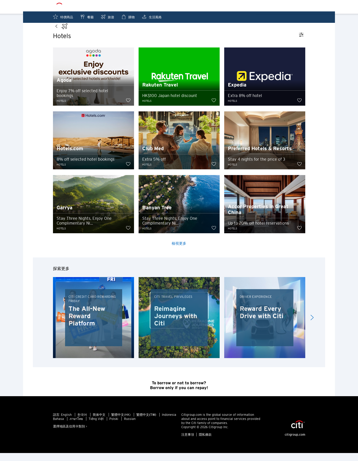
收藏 (299, 6)
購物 (128, 16)
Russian (130, 427)
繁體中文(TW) (146, 422)
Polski (113, 427)
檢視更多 (179, 251)
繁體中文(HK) (121, 422)
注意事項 (187, 442)
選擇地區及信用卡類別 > (70, 434)
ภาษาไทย (76, 427)
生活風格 (152, 16)
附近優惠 (276, 6)
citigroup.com (295, 442)
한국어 (82, 422)
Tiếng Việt (96, 427)
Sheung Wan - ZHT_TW (187, 5)
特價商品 (63, 16)
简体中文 (99, 422)
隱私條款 (205, 442)
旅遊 (107, 16)
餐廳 (87, 16)
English (66, 422)
